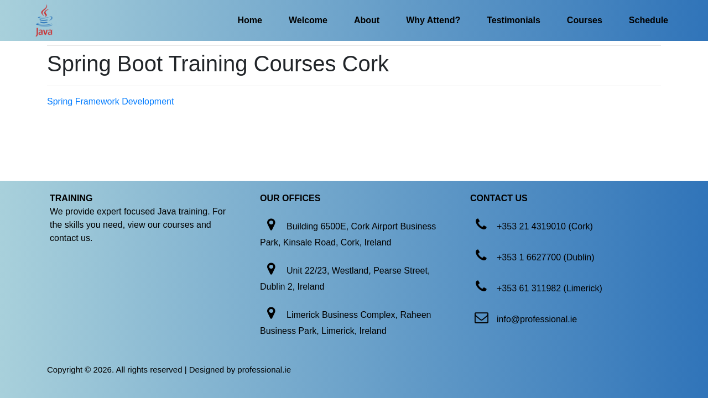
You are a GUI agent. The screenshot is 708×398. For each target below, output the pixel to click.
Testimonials (513, 20)
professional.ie (264, 369)
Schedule (648, 20)
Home (250, 20)
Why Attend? (433, 20)
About (366, 20)
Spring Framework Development (110, 101)
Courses (584, 20)
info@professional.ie (537, 319)
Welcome (308, 20)
